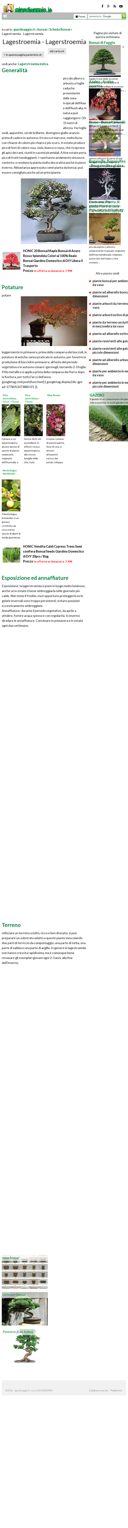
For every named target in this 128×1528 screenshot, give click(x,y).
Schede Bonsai (59, 29)
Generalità (14, 70)
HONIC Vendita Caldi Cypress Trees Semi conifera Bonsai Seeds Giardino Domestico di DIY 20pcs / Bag (53, 551)
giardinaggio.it (24, 29)
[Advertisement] (43, 25)
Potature (12, 287)
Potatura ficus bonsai (18, 1332)
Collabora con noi (98, 1390)
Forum (80, 16)
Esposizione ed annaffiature (35, 578)
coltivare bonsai (14, 1295)
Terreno (11, 925)
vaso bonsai (11, 1258)
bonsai (42, 29)
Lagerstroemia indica (33, 64)
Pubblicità (116, 1390)
